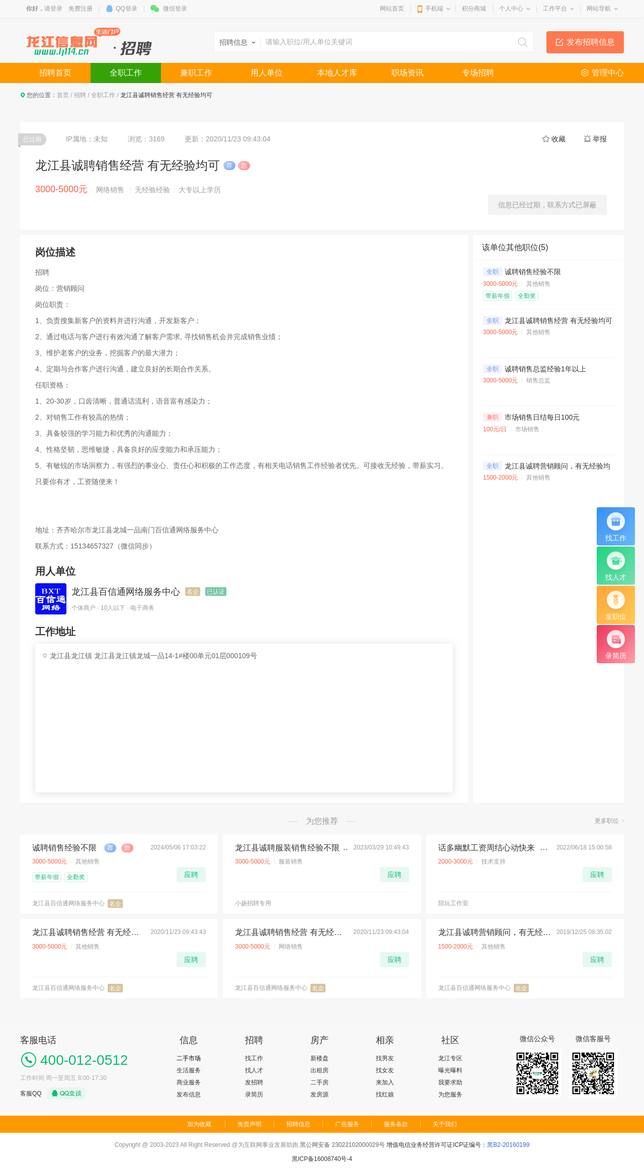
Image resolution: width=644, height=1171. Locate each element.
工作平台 (555, 8)
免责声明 (249, 1124)
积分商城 (474, 8)
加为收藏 (199, 1124)
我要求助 (450, 1082)
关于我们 (445, 1124)
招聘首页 (55, 72)
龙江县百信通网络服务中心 (125, 592)
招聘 (80, 95)
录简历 (254, 1094)
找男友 (385, 1058)
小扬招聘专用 (253, 903)
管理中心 (608, 72)
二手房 (319, 1082)
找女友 (385, 1070)
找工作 (254, 1058)
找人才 (254, 1070)
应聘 (191, 875)
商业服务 (189, 1082)
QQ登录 (126, 8)
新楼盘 (319, 1058)
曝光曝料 (450, 1070)
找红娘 (385, 1094)
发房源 (319, 1094)
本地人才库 (337, 72)
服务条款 (396, 1124)
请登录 (53, 8)
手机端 (434, 8)
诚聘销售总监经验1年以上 (545, 369)
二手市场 (189, 1058)
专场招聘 (478, 72)
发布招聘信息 (591, 42)
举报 (600, 139)
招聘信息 (298, 1124)
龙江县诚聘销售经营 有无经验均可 (558, 321)
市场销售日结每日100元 (542, 417)
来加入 (385, 1082)
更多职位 (607, 820)
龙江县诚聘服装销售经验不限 (287, 847)
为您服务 (450, 1094)
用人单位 (267, 72)
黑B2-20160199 (508, 1144)
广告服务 (347, 1124)
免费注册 (80, 8)
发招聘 (254, 1082)
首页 (63, 95)
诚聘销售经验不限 (533, 272)
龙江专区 (450, 1058)
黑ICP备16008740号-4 (322, 1158)
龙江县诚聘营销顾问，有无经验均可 (561, 466)
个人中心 (511, 8)
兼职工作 (196, 72)
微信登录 (175, 8)
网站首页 (392, 8)
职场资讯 (407, 72)
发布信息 (189, 1094)
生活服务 (189, 1070)
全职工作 (126, 72)
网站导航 (599, 8)
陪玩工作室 (453, 903)
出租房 (319, 1070)
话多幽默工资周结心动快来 (486, 847)
